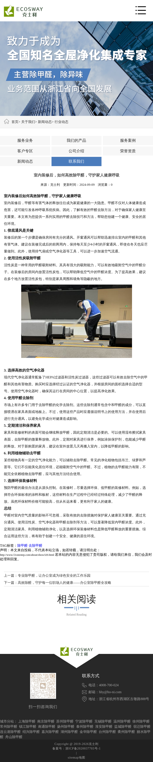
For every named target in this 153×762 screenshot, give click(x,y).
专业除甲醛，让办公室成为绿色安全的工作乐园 (54, 575)
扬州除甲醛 (65, 726)
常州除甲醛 (8, 726)
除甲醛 (22, 545)
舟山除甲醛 (14, 737)
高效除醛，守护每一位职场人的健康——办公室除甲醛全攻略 (64, 582)
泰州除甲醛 (84, 726)
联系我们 (76, 161)
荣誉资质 (128, 151)
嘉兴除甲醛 (50, 732)
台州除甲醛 (107, 732)
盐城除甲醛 (123, 726)
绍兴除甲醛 (31, 732)
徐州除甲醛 (141, 721)
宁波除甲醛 (84, 721)
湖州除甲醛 (69, 732)
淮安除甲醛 (104, 726)
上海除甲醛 (26, 721)
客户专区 (25, 151)
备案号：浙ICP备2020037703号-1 (76, 748)
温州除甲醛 (122, 721)
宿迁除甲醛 (142, 726)
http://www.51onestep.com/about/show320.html (27, 554)
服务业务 (25, 140)
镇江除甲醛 (27, 726)
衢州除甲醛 (126, 732)
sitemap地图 (76, 757)
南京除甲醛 (46, 721)
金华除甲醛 (88, 732)
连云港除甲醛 (10, 732)
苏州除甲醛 (65, 721)
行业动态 (61, 122)
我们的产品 (76, 140)
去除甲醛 (35, 545)
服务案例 (128, 140)
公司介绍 (76, 151)
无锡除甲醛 (103, 721)
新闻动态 (45, 122)
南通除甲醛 (46, 726)
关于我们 (28, 122)
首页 (14, 122)
